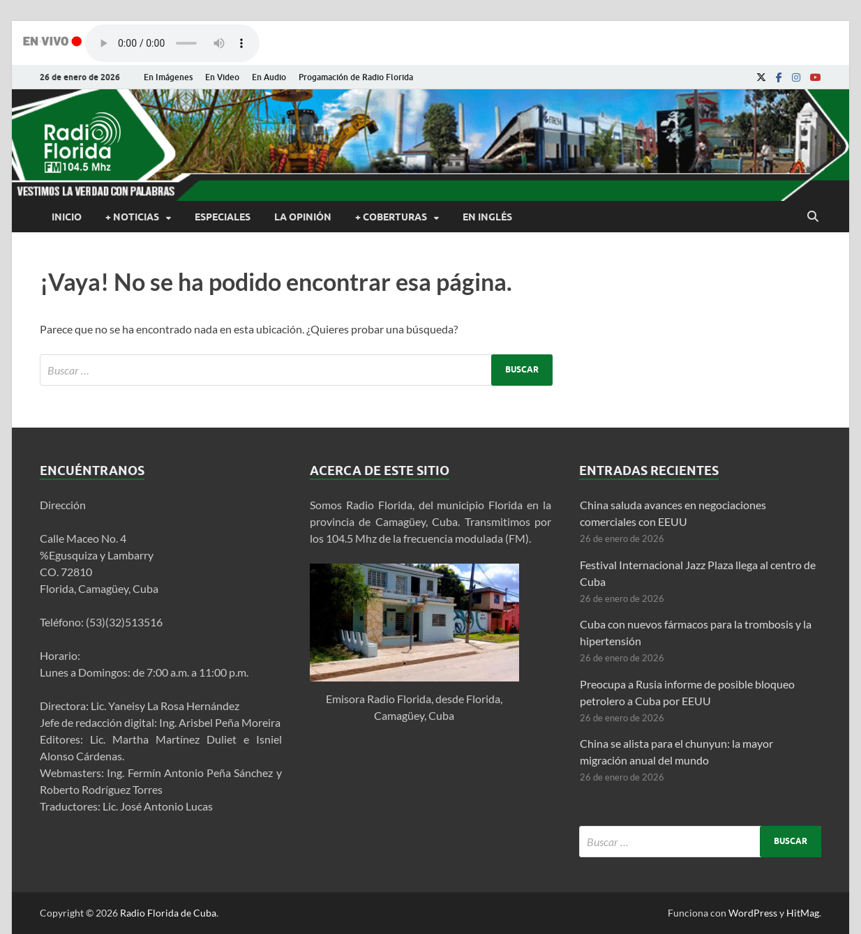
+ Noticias (132, 217)
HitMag (802, 913)
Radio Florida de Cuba (168, 913)
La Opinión (302, 217)
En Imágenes (168, 77)
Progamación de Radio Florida (356, 77)
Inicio (67, 217)
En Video (222, 77)
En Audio (269, 77)
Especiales (222, 217)
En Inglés (487, 217)
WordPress (752, 913)
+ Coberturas (391, 217)
